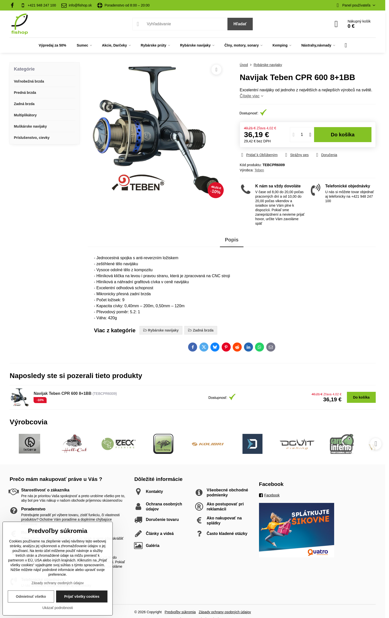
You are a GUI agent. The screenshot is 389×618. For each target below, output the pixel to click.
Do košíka (343, 134)
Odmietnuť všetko (31, 596)
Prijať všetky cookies (81, 596)
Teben (259, 170)
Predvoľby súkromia (180, 612)
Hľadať (240, 24)
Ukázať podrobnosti (57, 608)
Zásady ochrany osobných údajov (225, 612)
